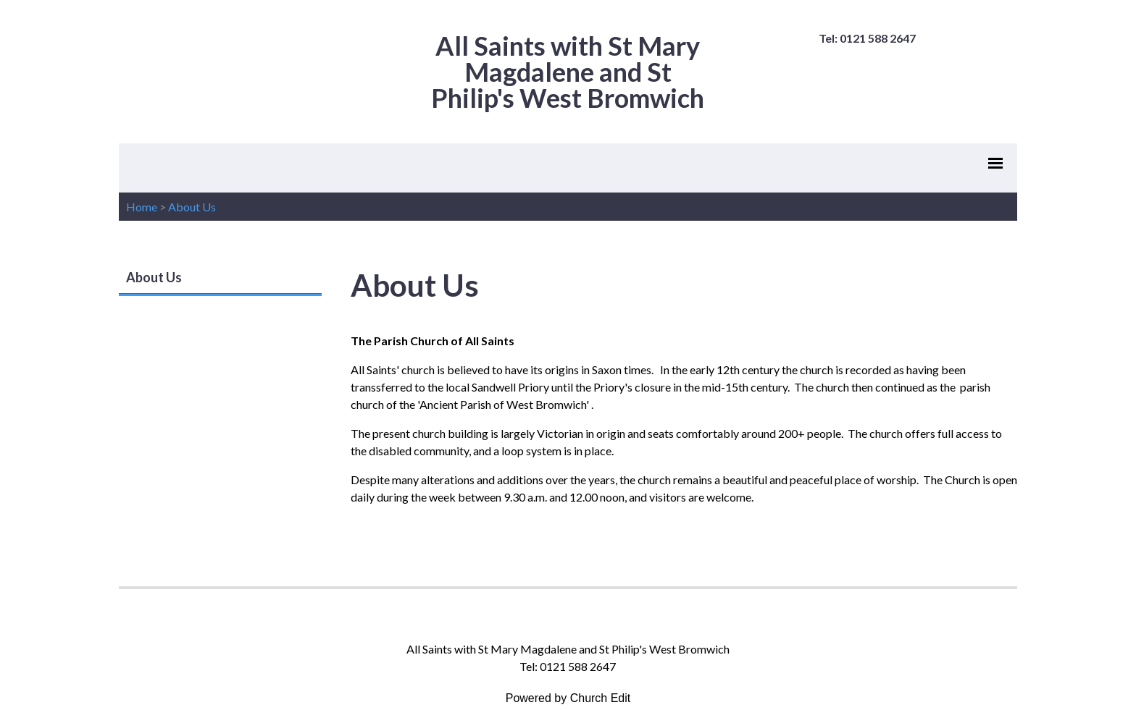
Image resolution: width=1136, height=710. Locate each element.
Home (141, 207)
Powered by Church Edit (568, 698)
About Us (192, 207)
